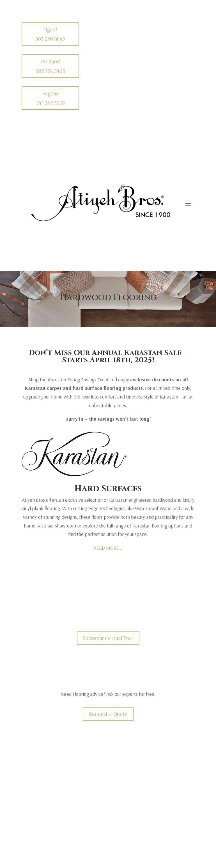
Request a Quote (108, 713)
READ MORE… (108, 548)
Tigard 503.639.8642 (50, 34)
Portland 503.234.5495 (50, 66)
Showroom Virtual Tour (108, 637)
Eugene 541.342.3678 (50, 98)
